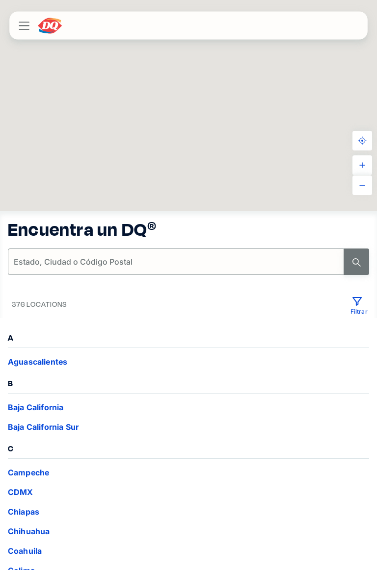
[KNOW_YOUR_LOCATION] (362, 140)
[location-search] (176, 261)
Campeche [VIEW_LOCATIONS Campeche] (28, 472)
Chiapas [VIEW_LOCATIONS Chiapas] (23, 512)
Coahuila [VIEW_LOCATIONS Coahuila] (25, 551)
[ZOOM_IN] (362, 165)
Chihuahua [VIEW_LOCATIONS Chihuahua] (29, 531)
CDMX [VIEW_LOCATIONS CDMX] (20, 492)
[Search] (356, 261)
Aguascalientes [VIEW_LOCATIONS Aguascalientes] (37, 362)
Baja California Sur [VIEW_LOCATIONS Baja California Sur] (43, 427)
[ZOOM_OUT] (362, 185)
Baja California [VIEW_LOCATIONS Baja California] (35, 407)
